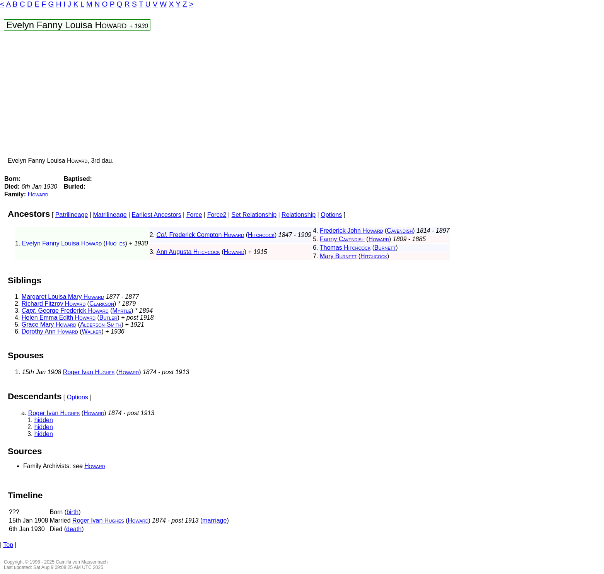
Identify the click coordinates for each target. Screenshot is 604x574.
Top (8, 545)
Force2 (217, 214)
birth (72, 512)
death (74, 529)
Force (194, 214)
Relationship (299, 214)
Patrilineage (71, 214)
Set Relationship (254, 214)
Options (331, 214)
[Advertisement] (229, 95)
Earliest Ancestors (156, 214)
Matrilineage (109, 214)
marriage (214, 520)
